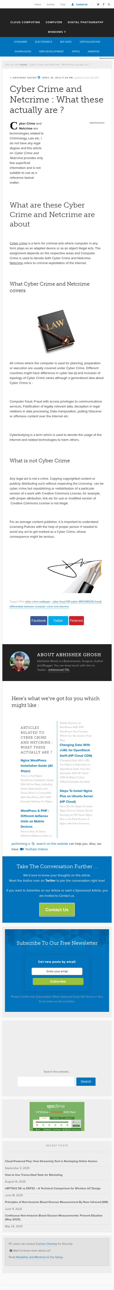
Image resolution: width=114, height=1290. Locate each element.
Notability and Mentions (31, 1257)
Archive (50, 4)
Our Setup (56, 1257)
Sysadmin (20, 42)
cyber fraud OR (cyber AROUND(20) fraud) (76, 601)
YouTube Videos (33, 849)
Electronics (43, 42)
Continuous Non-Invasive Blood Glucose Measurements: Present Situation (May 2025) (53, 1217)
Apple (76, 51)
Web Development (51, 51)
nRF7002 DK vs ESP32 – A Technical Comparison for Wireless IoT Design (53, 1188)
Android (93, 51)
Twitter (58, 620)
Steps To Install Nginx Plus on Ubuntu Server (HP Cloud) (76, 796)
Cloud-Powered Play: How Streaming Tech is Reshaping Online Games (51, 1161)
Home (38, 4)
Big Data (66, 42)
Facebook (38, 620)
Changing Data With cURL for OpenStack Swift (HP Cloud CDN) (76, 750)
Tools (63, 4)
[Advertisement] (76, 148)
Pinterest (76, 620)
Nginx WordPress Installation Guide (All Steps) (37, 765)
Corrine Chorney (46, 1244)
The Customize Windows (57, 13)
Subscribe (58, 981)
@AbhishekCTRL (59, 670)
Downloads (23, 51)
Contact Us (82, 4)
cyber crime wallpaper (37, 601)
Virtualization (90, 42)
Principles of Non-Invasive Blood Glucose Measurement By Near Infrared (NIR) (56, 1202)
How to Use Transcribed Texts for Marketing (33, 1175)
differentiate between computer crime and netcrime (39, 606)
